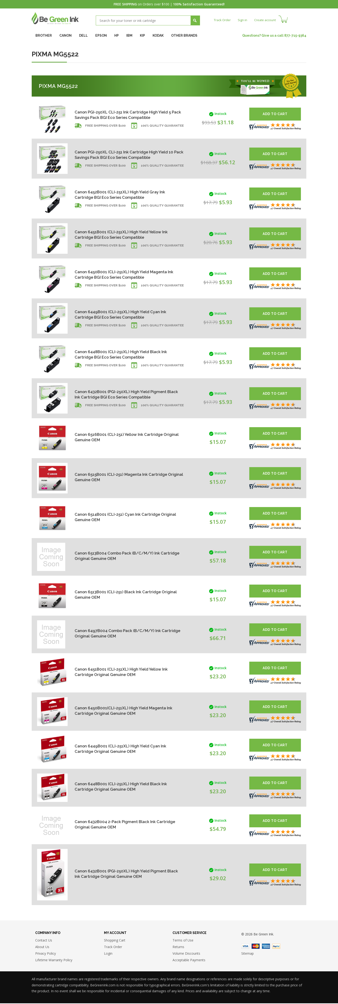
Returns (178, 947)
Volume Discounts (186, 954)
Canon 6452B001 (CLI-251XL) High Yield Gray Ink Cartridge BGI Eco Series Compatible (123, 194)
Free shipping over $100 (105, 130)
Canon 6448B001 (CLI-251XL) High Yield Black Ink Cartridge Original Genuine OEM (121, 786)
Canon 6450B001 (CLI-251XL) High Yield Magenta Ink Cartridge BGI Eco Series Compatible (114, 274)
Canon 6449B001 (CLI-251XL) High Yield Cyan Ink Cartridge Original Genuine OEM (120, 748)
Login (108, 954)
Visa (245, 946)
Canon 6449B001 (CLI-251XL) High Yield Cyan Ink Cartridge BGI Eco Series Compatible (120, 314)
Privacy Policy (45, 954)
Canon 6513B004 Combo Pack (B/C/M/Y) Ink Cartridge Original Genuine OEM (121, 556)
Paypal (276, 946)
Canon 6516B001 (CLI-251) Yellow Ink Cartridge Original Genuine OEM (122, 437)
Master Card (256, 946)
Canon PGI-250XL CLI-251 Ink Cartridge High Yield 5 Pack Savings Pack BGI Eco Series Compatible (119, 114)
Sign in (244, 20)
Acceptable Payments (189, 960)
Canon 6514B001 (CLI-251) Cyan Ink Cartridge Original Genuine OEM (120, 517)
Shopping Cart (114, 941)
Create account (267, 20)
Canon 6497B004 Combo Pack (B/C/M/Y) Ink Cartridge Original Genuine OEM (121, 633)
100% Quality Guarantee (162, 130)
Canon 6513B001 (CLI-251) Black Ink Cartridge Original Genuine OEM (121, 594)
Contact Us (43, 941)
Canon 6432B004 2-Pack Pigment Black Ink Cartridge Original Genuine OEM (118, 824)
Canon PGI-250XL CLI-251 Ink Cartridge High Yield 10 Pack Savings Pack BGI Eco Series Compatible (119, 154)
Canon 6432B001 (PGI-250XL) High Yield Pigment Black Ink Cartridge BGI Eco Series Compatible (118, 394)
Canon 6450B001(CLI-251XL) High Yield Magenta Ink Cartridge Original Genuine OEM (120, 710)
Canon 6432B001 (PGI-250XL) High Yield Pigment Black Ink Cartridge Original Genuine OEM (120, 873)
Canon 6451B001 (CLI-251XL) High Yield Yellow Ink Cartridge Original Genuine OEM (121, 671)
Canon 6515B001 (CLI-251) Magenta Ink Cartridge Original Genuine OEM (114, 477)
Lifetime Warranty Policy (53, 960)
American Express (266, 946)
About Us (42, 947)
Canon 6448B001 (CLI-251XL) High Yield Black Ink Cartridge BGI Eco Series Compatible (121, 354)
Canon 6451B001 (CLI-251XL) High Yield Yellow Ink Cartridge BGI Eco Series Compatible (121, 234)
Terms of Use (183, 941)
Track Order (223, 20)
